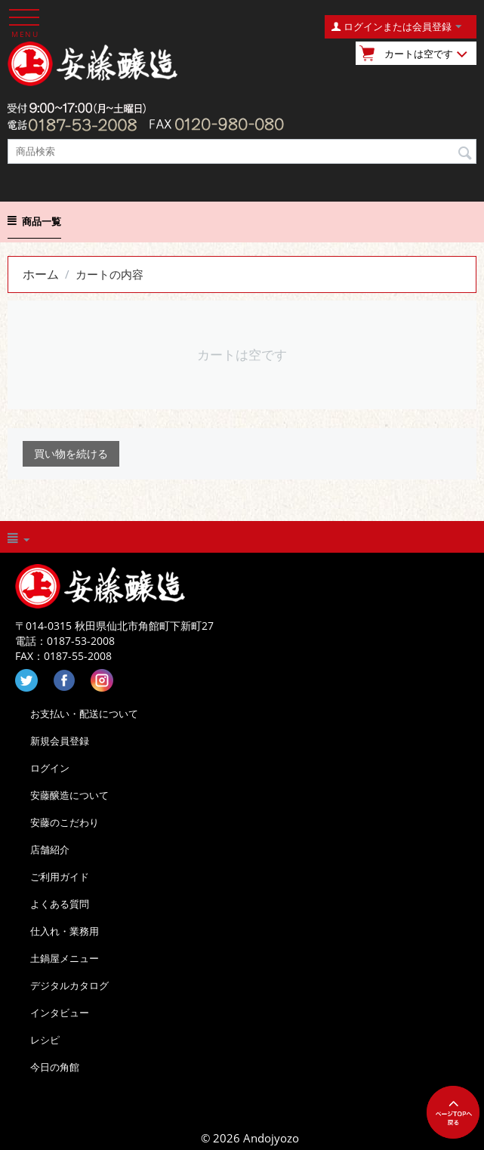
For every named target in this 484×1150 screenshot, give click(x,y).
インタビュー (59, 1012)
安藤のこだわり (64, 822)
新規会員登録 (59, 741)
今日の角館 (54, 1067)
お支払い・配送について (84, 713)
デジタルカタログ (69, 985)
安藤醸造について (69, 795)
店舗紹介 (49, 849)
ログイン (49, 768)
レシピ (45, 1040)
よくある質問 (59, 904)
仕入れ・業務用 (64, 931)
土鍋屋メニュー (64, 958)
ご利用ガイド (59, 876)
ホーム (41, 274)
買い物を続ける (71, 453)
